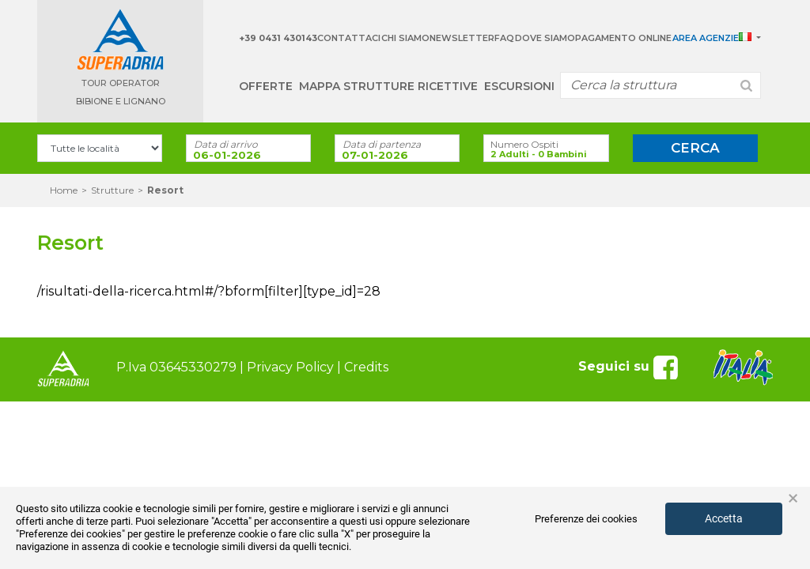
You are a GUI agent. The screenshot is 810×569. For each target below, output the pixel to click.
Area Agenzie (705, 37)
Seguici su (630, 366)
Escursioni (519, 86)
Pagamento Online (623, 37)
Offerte (266, 86)
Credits (366, 367)
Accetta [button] (724, 518)
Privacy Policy (290, 367)
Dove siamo (545, 37)
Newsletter (462, 37)
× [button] (793, 499)
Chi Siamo (405, 37)
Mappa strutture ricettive (388, 86)
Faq (504, 37)
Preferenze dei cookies (586, 519)
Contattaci (348, 37)
